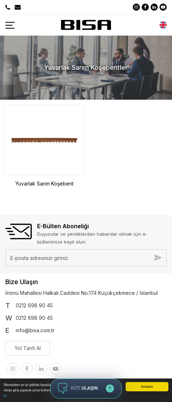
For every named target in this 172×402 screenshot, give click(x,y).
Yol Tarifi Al (28, 348)
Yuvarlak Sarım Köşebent (44, 184)
